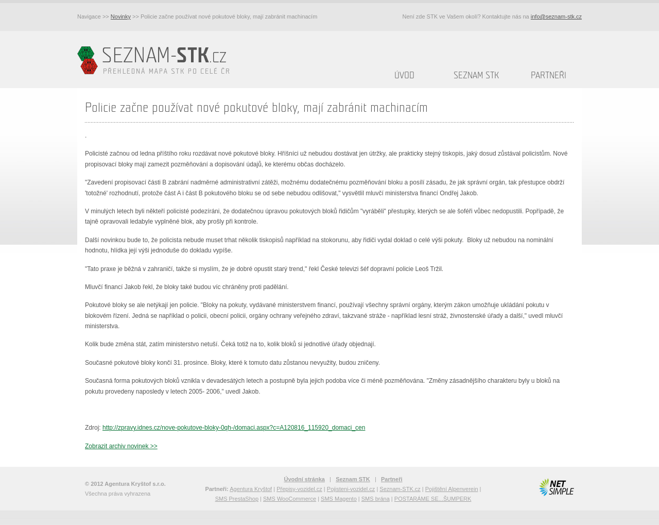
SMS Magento (339, 499)
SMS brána (375, 499)
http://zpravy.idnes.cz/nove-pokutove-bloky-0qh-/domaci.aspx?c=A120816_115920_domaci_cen (233, 427)
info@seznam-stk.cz (556, 16)
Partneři (548, 75)
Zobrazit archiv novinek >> (121, 446)
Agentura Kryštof (251, 489)
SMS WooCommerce (289, 499)
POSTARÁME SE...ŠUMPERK (433, 499)
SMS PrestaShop (236, 499)
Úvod (404, 75)
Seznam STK (476, 75)
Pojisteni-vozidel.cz (351, 489)
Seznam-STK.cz (399, 489)
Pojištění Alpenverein (451, 489)
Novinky (121, 16)
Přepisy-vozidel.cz (299, 489)
